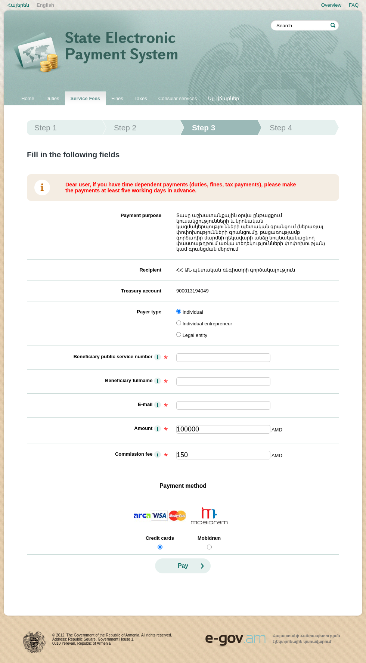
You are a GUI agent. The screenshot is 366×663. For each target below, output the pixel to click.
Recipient (150, 270)
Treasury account (141, 291)
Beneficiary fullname (128, 380)
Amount (143, 428)
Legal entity (195, 335)
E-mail (145, 404)
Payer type (149, 312)
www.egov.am (272, 637)
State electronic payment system (142, 53)
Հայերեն (18, 5)
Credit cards (160, 538)
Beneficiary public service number (113, 356)
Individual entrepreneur (207, 323)
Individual (193, 312)
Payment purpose (141, 215)
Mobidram (209, 538)
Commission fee (133, 454)
